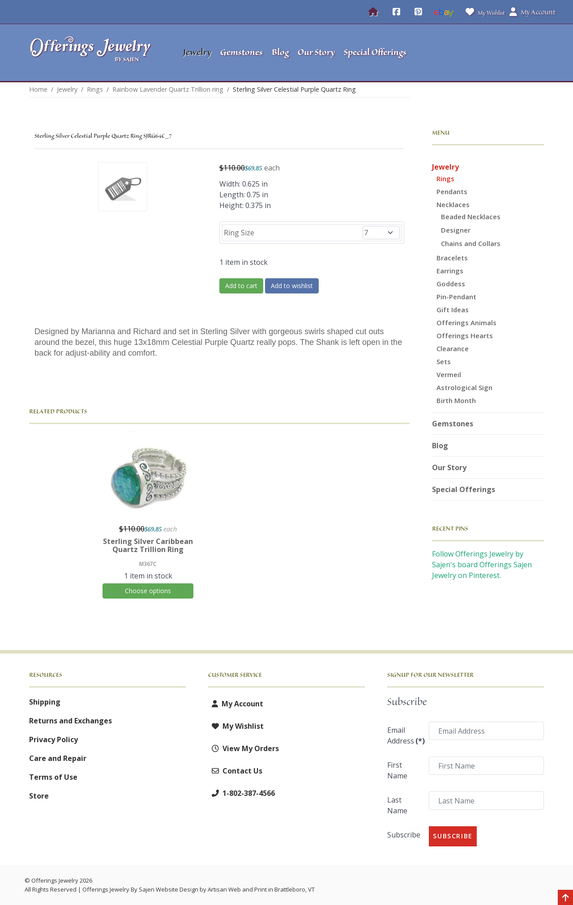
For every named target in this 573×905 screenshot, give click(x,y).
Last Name (397, 805)
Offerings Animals (466, 322)
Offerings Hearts (464, 335)
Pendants (451, 191)
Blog (440, 445)
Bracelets (452, 257)
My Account (235, 704)
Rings (445, 178)
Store (39, 796)
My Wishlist (483, 12)
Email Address (405, 735)
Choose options (148, 590)
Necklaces (453, 204)
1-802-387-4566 (241, 793)
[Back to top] (565, 898)
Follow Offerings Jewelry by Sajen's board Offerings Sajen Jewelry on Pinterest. (482, 564)
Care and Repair (57, 758)
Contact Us (235, 771)
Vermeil (448, 374)
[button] (488, 53)
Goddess (450, 283)
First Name (397, 770)
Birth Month (456, 400)
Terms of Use (53, 777)
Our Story (449, 467)
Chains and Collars (470, 243)
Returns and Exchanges (70, 721)
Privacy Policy (53, 739)
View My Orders (243, 748)
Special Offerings (463, 489)
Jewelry (445, 167)
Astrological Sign (464, 387)
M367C (148, 564)
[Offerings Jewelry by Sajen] (93, 52)
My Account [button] (532, 12)
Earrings (449, 270)
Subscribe (403, 835)
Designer (455, 229)
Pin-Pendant (456, 296)
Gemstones (452, 424)
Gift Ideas (452, 309)
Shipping (44, 702)
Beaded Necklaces (470, 216)
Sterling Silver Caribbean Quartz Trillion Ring (148, 545)
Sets (443, 361)
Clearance (452, 348)
